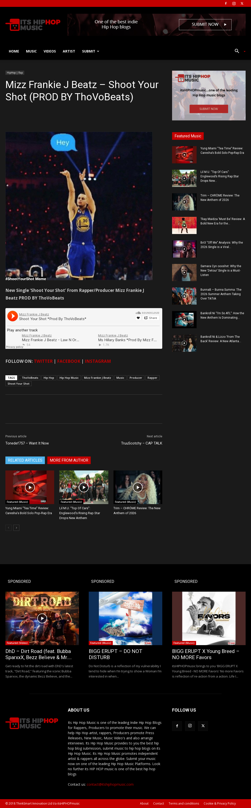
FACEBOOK (68, 361)
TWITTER (43, 361)
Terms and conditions (184, 803)
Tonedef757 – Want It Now (27, 443)
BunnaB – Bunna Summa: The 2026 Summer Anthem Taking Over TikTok (221, 294)
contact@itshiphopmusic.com (110, 784)
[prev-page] (8, 528)
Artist (69, 51)
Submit (90, 51)
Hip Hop (49, 377)
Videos (50, 51)
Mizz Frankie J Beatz (97, 377)
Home (14, 51)
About (144, 803)
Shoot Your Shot (18, 383)
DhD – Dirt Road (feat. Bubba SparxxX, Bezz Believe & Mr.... (38, 654)
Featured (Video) (17, 643)
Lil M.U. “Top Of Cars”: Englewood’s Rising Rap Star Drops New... (220, 176)
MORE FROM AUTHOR (69, 460)
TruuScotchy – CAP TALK (141, 443)
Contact (158, 803)
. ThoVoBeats (29, 377)
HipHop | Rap (15, 72)
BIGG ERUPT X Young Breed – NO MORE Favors (205, 654)
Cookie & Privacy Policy (220, 803)
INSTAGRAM (98, 361)
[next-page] (16, 528)
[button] (238, 51)
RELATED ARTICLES (25, 460)
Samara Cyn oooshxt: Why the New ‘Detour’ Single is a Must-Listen (221, 270)
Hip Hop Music (69, 377)
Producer (136, 377)
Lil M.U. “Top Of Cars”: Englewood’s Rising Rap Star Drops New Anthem (79, 513)
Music (31, 51)
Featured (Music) (17, 502)
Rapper (152, 377)
